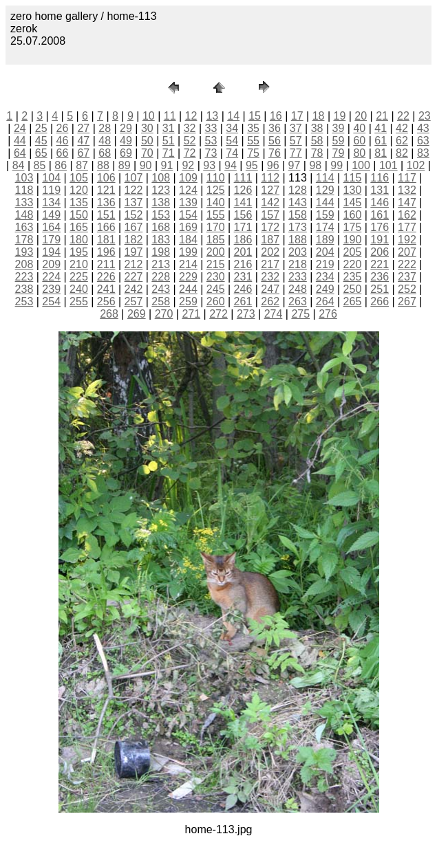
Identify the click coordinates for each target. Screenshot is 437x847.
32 (190, 128)
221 (379, 264)
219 (325, 264)
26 (62, 128)
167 (134, 227)
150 (79, 215)
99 (336, 165)
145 (352, 202)
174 (325, 227)
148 (24, 215)
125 (215, 190)
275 (300, 314)
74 (232, 153)
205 (352, 252)
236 (379, 277)
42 (402, 128)
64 (20, 153)
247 (270, 289)
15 (254, 116)
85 (39, 165)
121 (106, 190)
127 (270, 190)
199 (188, 252)
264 (325, 301)
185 (215, 239)
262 (270, 301)
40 (359, 128)
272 (218, 314)
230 (215, 277)
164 (51, 227)
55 (253, 140)
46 (62, 140)
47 (83, 140)
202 (270, 252)
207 (407, 252)
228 (160, 277)
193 (24, 252)
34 (232, 128)
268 (109, 314)
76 (274, 153)
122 (134, 190)
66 (62, 153)
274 (273, 314)
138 (160, 202)
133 (24, 202)
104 (51, 178)
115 (352, 178)
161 (379, 215)
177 (407, 227)
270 (164, 314)
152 (134, 215)
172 (270, 227)
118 (24, 190)
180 (79, 239)
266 (379, 301)
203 (297, 252)
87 (82, 165)
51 (168, 140)
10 (148, 116)
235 (352, 277)
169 (188, 227)
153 (160, 215)
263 (297, 301)
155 (215, 215)
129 (325, 190)
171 (243, 227)
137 (134, 202)
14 (233, 116)
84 (18, 165)
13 (212, 116)
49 (126, 140)
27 (83, 128)
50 (147, 140)
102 (416, 165)
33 (210, 128)
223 (24, 277)
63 (423, 140)
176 (379, 227)
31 (168, 128)
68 (104, 153)
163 (24, 227)
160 (352, 215)
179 (51, 239)
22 (403, 116)
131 (379, 190)
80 (359, 153)
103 (24, 178)
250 (352, 289)
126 (243, 190)
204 (325, 252)
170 (215, 227)
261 (243, 301)
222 (407, 264)
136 (106, 202)
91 (167, 165)
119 (51, 190)
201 (243, 252)
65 (41, 153)
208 (24, 264)
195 (79, 252)
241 (106, 289)
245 (215, 289)
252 (407, 289)
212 (134, 264)
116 (379, 178)
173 (297, 227)
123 (160, 190)
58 (317, 140)
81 (380, 153)
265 (352, 301)
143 (297, 202)
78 (317, 153)
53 (210, 140)
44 (20, 140)
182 (134, 239)
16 (276, 116)
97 (294, 165)
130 (352, 190)
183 (160, 239)
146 (379, 202)
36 (274, 128)
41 (380, 128)
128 (297, 190)
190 (352, 239)
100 (361, 165)
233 (297, 277)
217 (270, 264)
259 (188, 301)
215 (215, 264)
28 (104, 128)
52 (190, 140)
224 (51, 277)
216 (243, 264)
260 (215, 301)
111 (243, 178)
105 (79, 178)
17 (297, 116)
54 (232, 140)
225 (79, 277)
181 (106, 239)
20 (360, 116)
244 (188, 289)
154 (188, 215)
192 (407, 239)
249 (325, 289)
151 (106, 215)
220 (352, 264)
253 (24, 301)
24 (20, 128)
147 (407, 202)
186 (243, 239)
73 (210, 153)
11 (170, 116)
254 (51, 301)
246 (243, 289)
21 (382, 116)
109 (188, 178)
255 (79, 301)
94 (230, 165)
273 (246, 314)
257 (134, 301)
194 (51, 252)
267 (407, 301)
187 (270, 239)
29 (126, 128)
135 (79, 202)
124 (188, 190)
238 (24, 289)
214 (188, 264)
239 (51, 289)
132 (407, 190)
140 (215, 202)
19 (340, 116)
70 (147, 153)
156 (243, 215)
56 (274, 140)
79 (338, 153)
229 (188, 277)
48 (104, 140)
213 (160, 264)
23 (424, 116)
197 (134, 252)
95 (252, 165)
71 (168, 153)
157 (270, 215)
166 (106, 227)
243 (160, 289)
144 (325, 202)
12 (191, 116)
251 (379, 289)
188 (297, 239)
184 (188, 239)
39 (338, 128)
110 (215, 178)
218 (297, 264)
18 (318, 116)
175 (352, 227)
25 (41, 128)
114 (325, 178)
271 (191, 314)
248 (297, 289)
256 (106, 301)
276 (328, 314)
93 (209, 165)
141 (243, 202)
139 (188, 202)
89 (124, 165)
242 (134, 289)
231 (243, 277)
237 (407, 277)
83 (423, 153)
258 (160, 301)
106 (106, 178)
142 (270, 202)
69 (126, 153)
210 (79, 264)
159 (325, 215)
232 (270, 277)
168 (160, 227)
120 (79, 190)
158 (297, 215)
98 (315, 165)
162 (407, 215)
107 (134, 178)
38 (317, 128)
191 (379, 239)
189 (325, 239)
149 (51, 215)
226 (106, 277)
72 (190, 153)
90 (146, 165)
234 (325, 277)
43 (423, 128)
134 (51, 202)
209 (51, 264)
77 (296, 153)
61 (380, 140)
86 (60, 165)
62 (402, 140)
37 (296, 128)
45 (41, 140)
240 (79, 289)
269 (136, 314)
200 (215, 252)
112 (270, 178)
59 (338, 140)
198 (160, 252)
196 (106, 252)
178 (24, 239)
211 (106, 264)
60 (359, 140)
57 (296, 140)
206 (379, 252)
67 (83, 153)
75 (253, 153)
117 (407, 178)
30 (147, 128)
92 (188, 165)
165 (79, 227)
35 (253, 128)
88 (103, 165)
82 (402, 153)
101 (388, 165)
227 (134, 277)
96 (273, 165)
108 (160, 178)
